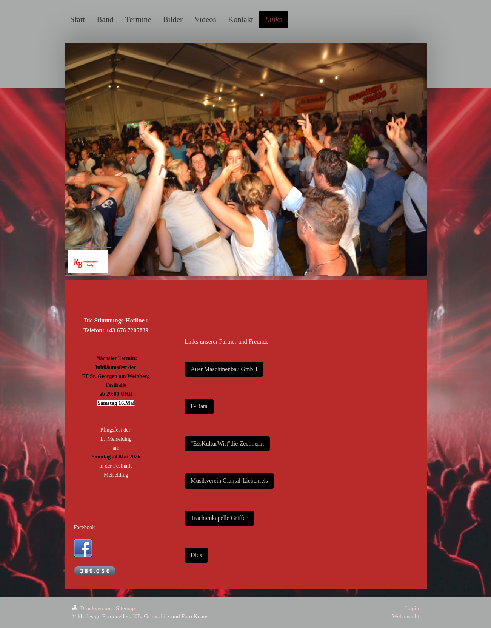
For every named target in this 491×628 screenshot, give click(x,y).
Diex (196, 555)
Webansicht (405, 616)
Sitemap (125, 608)
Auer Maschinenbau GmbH (224, 369)
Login (412, 608)
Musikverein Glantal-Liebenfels (229, 480)
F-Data (199, 406)
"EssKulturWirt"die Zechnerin (227, 443)
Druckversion (92, 608)
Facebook (84, 527)
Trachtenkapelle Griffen (219, 518)
